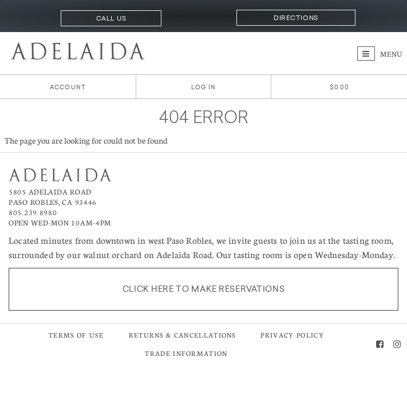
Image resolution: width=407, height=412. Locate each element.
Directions (296, 17)
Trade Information (186, 353)
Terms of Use (76, 335)
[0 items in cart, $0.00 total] (339, 87)
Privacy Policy (291, 335)
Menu (379, 53)
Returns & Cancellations (182, 335)
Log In (203, 87)
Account (68, 87)
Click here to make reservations (204, 289)
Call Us (111, 18)
